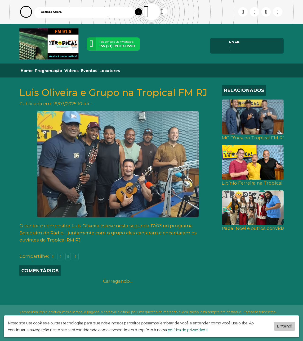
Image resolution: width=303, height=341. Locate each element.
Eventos (89, 70)
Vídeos (71, 70)
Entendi (284, 326)
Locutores (109, 70)
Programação (48, 70)
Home (27, 70)
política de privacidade (188, 330)
